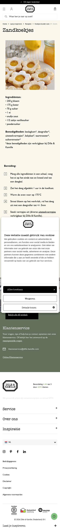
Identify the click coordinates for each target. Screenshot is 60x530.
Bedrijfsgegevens (9, 461)
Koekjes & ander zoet (42, 24)
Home (5, 24)
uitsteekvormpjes (47, 212)
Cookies (6, 475)
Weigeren (30, 298)
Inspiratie (11, 429)
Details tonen (38, 307)
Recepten (28, 24)
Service (9, 409)
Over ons (10, 419)
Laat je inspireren (16, 24)
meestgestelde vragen (12, 341)
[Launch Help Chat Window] (54, 516)
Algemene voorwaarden (12, 495)
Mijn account (11, 9)
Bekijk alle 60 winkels (17, 315)
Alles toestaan (31, 289)
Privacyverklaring (10, 468)
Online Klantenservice (13, 357)
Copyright (7, 488)
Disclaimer (7, 481)
